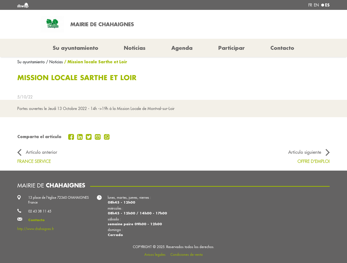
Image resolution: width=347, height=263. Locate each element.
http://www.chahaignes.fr (35, 229)
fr (310, 5)
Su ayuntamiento (31, 61)
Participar (231, 48)
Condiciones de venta (186, 254)
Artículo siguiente (304, 152)
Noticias (135, 48)
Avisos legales (155, 254)
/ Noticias (54, 61)
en (316, 5)
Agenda (182, 48)
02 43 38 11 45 (39, 211)
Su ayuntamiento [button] (75, 48)
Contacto (282, 48)
